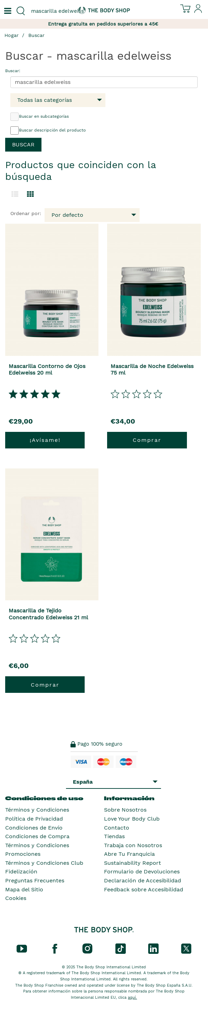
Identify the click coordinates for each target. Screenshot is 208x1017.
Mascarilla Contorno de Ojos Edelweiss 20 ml (47, 369)
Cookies (15, 898)
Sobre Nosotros (125, 809)
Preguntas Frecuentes (34, 880)
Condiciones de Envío (34, 827)
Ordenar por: (25, 213)
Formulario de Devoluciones (142, 871)
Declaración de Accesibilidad (142, 880)
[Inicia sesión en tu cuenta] (198, 11)
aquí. (132, 997)
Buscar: (12, 70)
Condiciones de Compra (37, 836)
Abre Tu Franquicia (129, 854)
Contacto (116, 827)
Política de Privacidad (34, 818)
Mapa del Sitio (24, 889)
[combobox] (52, 11)
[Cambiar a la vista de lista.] (15, 194)
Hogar (11, 35)
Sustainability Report (132, 863)
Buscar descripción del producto (48, 130)
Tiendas (114, 836)
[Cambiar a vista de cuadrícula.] (30, 194)
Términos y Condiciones (37, 809)
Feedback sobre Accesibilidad (143, 889)
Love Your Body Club (132, 818)
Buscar (36, 35)
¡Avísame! (45, 440)
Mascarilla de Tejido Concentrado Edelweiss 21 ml (48, 613)
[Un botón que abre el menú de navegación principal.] (7, 11)
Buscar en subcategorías (39, 117)
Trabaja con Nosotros (133, 845)
